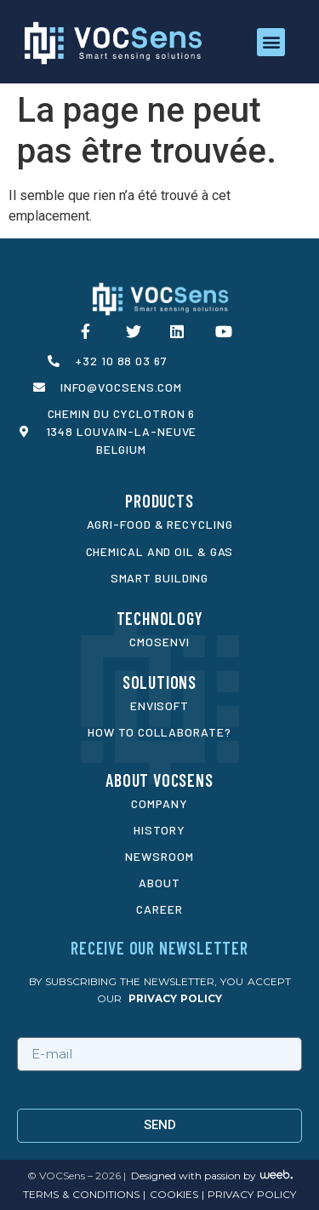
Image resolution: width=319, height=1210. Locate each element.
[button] (271, 42)
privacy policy (175, 998)
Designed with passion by (193, 1175)
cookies (171, 1194)
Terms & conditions (81, 1194)
